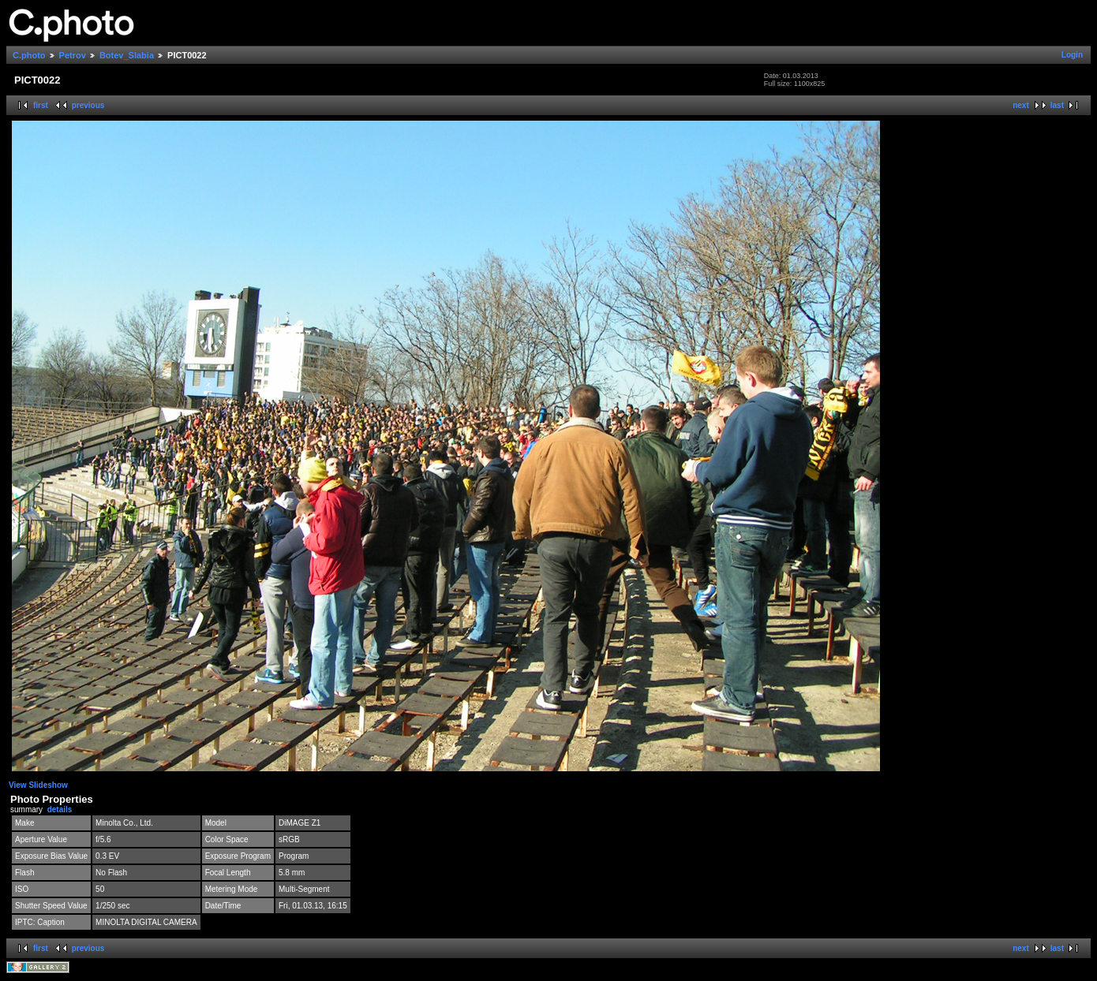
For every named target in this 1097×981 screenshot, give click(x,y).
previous (88, 105)
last (1057, 105)
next (1021, 105)
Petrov (72, 55)
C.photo (29, 55)
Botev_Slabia (126, 55)
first (40, 105)
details (60, 809)
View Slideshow (38, 785)
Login (1072, 54)
